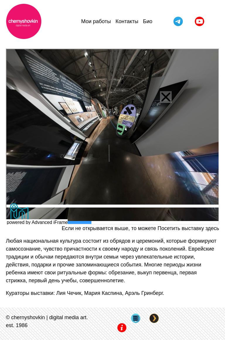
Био (147, 21)
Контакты (126, 21)
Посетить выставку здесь (188, 228)
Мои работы (96, 21)
